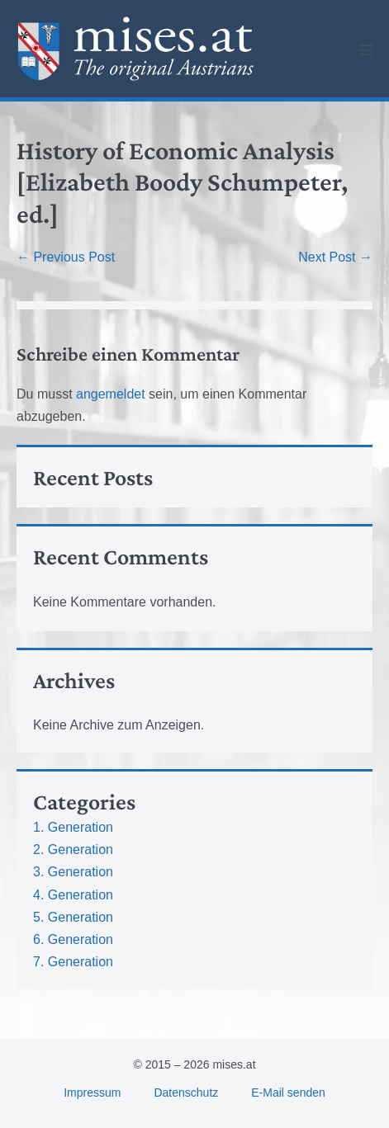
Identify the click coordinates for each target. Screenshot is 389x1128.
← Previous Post (66, 257)
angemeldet (110, 394)
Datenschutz (186, 1092)
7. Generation (73, 962)
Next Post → (335, 257)
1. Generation (73, 827)
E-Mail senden (288, 1092)
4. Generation (73, 895)
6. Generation (73, 939)
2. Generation (73, 849)
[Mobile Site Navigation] (365, 49)
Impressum (92, 1092)
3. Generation (73, 872)
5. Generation (73, 917)
